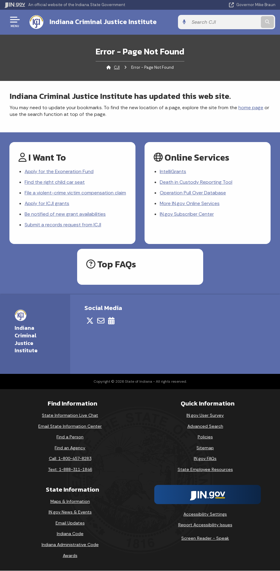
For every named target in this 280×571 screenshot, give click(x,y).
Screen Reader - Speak (205, 538)
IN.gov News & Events (70, 512)
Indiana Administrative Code (70, 545)
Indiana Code (70, 534)
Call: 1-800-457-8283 (70, 458)
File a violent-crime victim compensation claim (75, 193)
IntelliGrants (173, 171)
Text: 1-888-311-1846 (70, 469)
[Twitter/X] (90, 321)
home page (250, 107)
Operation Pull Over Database (193, 193)
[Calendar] (111, 321)
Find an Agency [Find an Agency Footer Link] (70, 448)
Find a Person (70, 437)
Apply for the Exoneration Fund (59, 171)
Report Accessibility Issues (205, 525)
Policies (205, 437)
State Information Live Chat (70, 415)
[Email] (100, 321)
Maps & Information (70, 501)
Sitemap (205, 448)
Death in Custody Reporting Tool (196, 182)
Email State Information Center (70, 426)
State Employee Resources (205, 469)
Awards (70, 556)
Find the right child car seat (55, 182)
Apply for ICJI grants (47, 203)
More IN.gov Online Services (190, 203)
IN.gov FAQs (205, 458)
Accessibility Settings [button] (205, 514)
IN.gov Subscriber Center (187, 214)
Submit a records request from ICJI (63, 225)
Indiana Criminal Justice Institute (102, 21)
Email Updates (70, 523)
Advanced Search (205, 426)
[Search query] (235, 22)
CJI (117, 67)
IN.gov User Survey (205, 415)
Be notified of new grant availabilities (65, 214)
